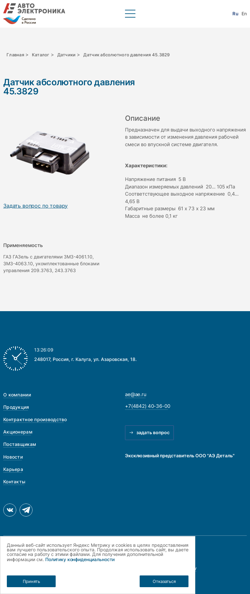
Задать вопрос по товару (35, 206)
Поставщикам (19, 444)
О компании (17, 394)
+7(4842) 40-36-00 (147, 406)
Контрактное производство (35, 419)
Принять (31, 581)
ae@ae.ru (135, 394)
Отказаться (164, 581)
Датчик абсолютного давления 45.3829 (126, 54)
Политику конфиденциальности (80, 559)
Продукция (16, 407)
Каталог (40, 54)
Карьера (13, 469)
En (244, 13)
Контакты (14, 481)
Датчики (66, 54)
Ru (235, 13)
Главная (15, 54)
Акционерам (18, 432)
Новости (13, 457)
